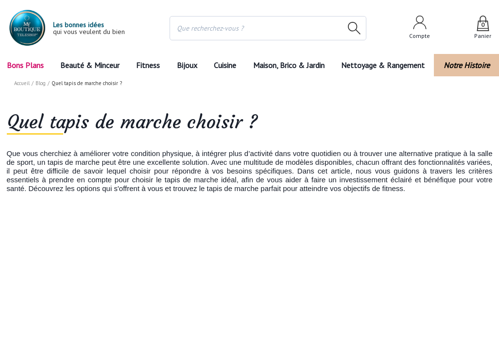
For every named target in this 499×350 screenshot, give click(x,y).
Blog (41, 83)
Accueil (22, 83)
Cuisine (226, 65)
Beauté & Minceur (89, 65)
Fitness (147, 65)
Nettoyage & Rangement (385, 65)
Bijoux (186, 65)
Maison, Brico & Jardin (291, 65)
